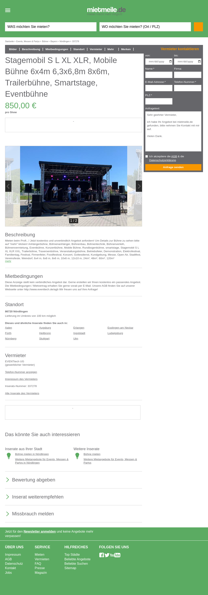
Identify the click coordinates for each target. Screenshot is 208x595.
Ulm (75, 338)
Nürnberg (10, 338)
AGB (174, 156)
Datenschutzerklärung (162, 160)
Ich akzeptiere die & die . (166, 158)
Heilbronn (45, 333)
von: (148, 55)
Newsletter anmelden (40, 531)
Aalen (8, 327)
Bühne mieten (92, 454)
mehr (8, 261)
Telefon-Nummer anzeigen (21, 372)
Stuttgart (44, 338)
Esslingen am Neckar (120, 327)
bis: (176, 55)
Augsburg (45, 327)
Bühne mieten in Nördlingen (32, 454)
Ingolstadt (79, 333)
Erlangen (78, 327)
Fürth (8, 333)
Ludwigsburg (115, 333)
